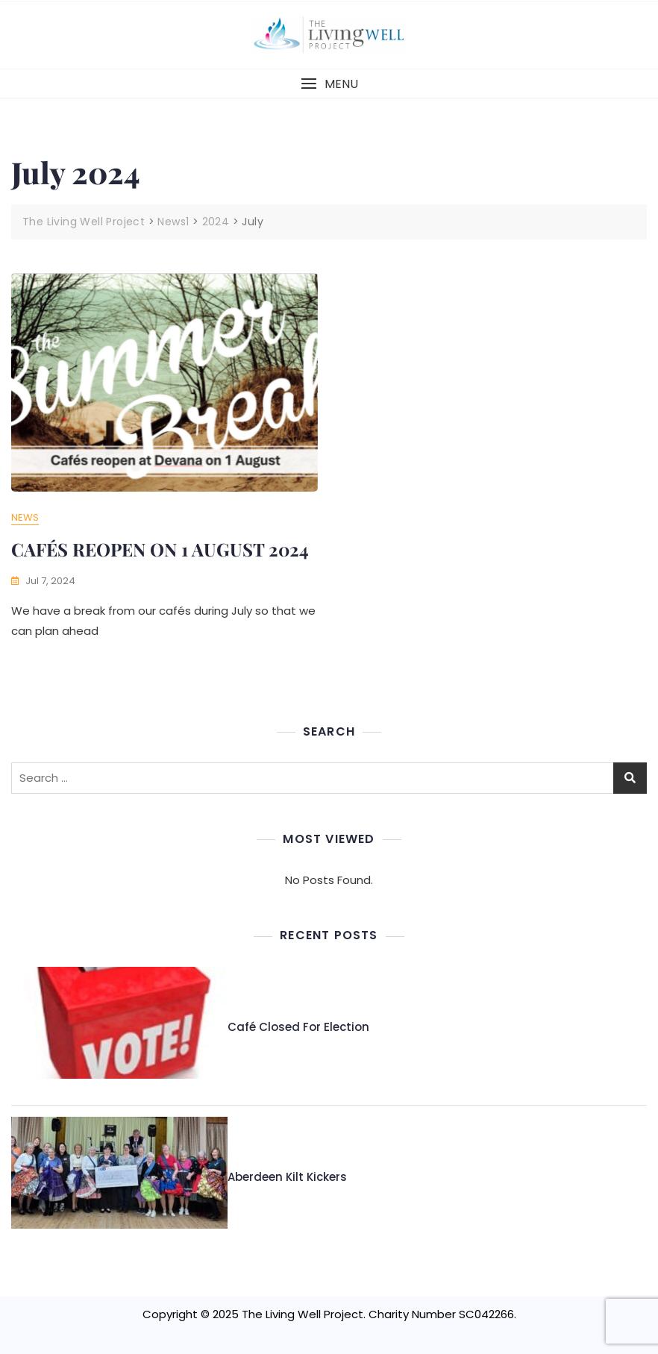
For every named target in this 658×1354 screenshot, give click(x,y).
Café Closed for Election (298, 1027)
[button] (329, 84)
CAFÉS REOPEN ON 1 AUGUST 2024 (160, 549)
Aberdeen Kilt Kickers (287, 1177)
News (25, 517)
